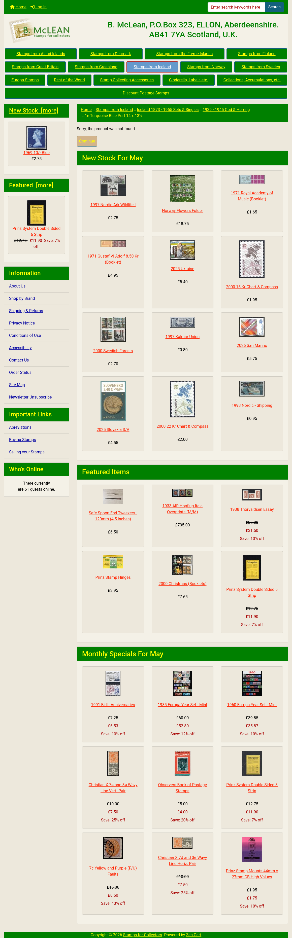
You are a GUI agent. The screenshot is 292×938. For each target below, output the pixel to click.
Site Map (17, 384)
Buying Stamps (22, 439)
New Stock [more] (33, 110)
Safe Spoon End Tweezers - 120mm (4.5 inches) (113, 516)
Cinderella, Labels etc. (188, 80)
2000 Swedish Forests (113, 350)
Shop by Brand (22, 298)
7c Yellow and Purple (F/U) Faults (113, 871)
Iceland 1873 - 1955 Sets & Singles (168, 109)
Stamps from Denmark (110, 53)
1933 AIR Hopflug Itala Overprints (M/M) (182, 508)
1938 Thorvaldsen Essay (252, 509)
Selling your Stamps (27, 452)
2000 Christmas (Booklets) (182, 583)
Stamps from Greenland (96, 66)
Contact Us (19, 360)
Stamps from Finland (257, 53)
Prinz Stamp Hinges (113, 577)
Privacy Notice (22, 323)
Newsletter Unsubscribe (30, 397)
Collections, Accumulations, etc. (252, 80)
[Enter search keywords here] (236, 7)
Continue (87, 141)
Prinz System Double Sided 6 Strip (36, 218)
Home (18, 7)
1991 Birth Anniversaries (113, 704)
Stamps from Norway (206, 66)
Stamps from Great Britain (35, 66)
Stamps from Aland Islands (40, 53)
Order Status (20, 372)
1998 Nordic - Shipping (252, 405)
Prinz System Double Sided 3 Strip (252, 787)
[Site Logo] (51, 30)
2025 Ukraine (182, 268)
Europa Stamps (25, 80)
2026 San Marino (252, 345)
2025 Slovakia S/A (113, 429)
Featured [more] (31, 185)
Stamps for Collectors (142, 934)
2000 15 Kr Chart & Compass (252, 286)
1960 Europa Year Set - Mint (252, 704)
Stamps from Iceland (152, 66)
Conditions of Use (25, 335)
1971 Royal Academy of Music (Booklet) (252, 196)
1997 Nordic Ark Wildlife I (113, 204)
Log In (38, 7)
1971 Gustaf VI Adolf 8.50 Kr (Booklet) (113, 259)
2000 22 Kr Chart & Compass (182, 426)
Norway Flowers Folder (182, 210)
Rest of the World (69, 80)
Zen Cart (193, 934)
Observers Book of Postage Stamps (182, 787)
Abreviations (20, 427)
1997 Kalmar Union (182, 336)
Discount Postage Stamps (146, 93)
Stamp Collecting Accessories (127, 80)
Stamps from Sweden (261, 66)
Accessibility (20, 347)
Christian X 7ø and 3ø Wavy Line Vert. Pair (113, 787)
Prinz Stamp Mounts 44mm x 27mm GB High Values (252, 874)
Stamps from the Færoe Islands (184, 53)
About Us (17, 286)
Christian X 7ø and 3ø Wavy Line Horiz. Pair (182, 860)
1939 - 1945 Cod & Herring (226, 109)
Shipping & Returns (26, 310)
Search (274, 7)
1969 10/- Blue (36, 140)
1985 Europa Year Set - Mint (182, 704)
